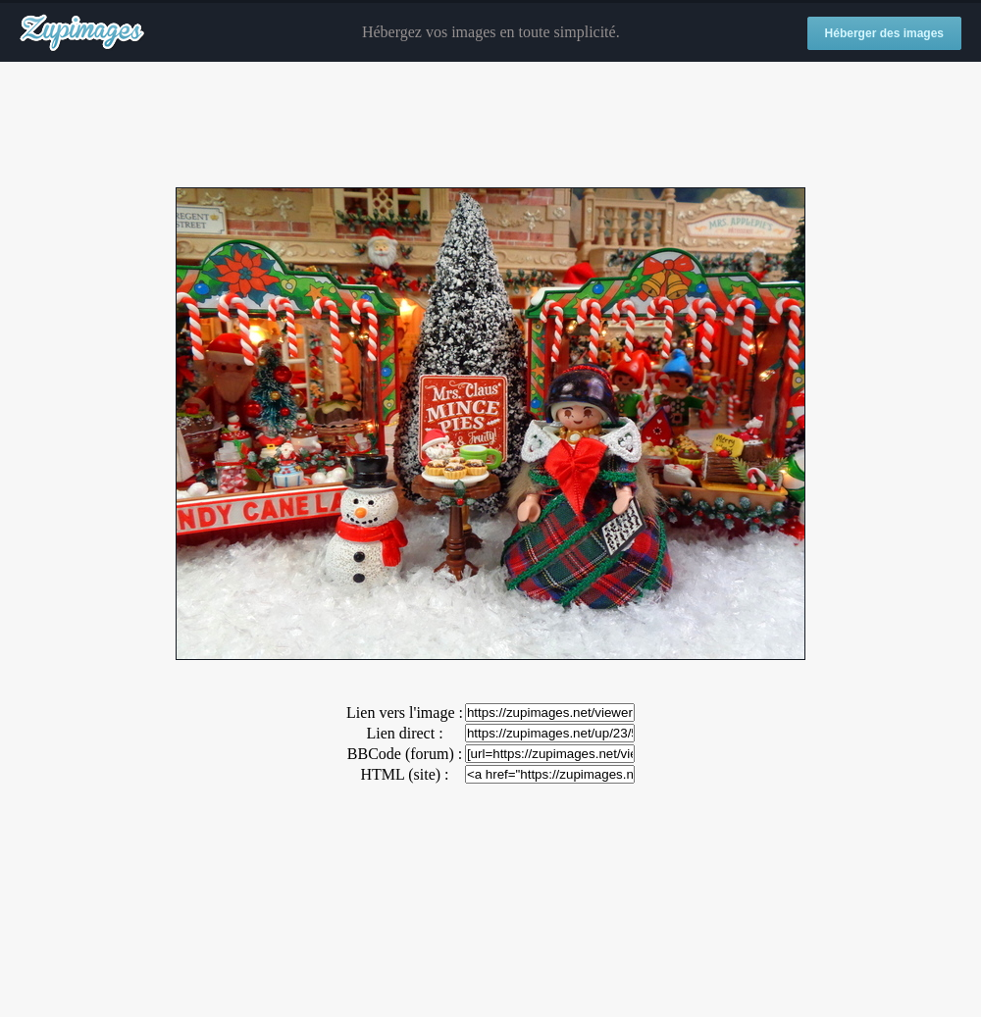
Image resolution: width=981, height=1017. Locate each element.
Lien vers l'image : (404, 712)
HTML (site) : (404, 774)
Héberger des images (884, 33)
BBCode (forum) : (404, 753)
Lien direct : (404, 733)
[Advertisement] (490, 125)
